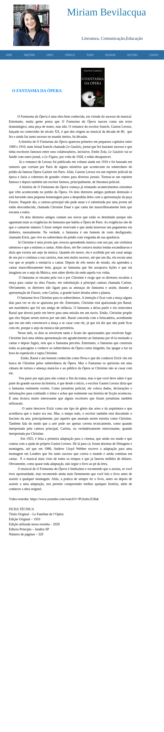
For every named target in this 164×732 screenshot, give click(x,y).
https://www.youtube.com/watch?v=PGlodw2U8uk (64, 499)
